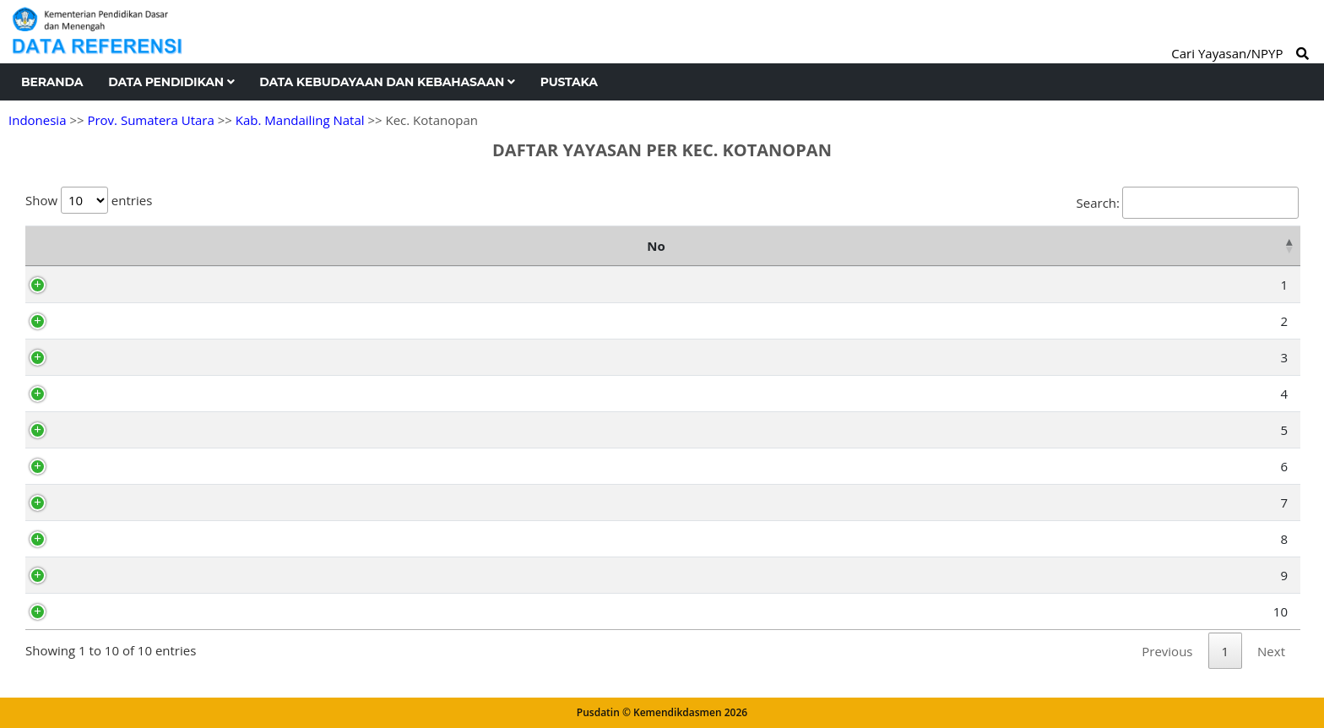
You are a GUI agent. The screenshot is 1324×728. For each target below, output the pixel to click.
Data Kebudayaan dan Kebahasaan (386, 82)
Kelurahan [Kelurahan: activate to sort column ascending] (1218, 245)
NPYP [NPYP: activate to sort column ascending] (112, 245)
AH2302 (106, 466)
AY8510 (105, 611)
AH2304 (106, 538)
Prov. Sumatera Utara (150, 119)
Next (1271, 651)
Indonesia (37, 119)
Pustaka (569, 82)
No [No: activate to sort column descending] (43, 245)
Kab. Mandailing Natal (300, 119)
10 (54, 611)
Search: (1188, 203)
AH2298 (106, 357)
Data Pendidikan (171, 82)
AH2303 (106, 393)
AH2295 (106, 502)
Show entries (88, 200)
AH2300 (106, 284)
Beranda (52, 82)
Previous (1167, 651)
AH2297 (106, 575)
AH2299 (106, 320)
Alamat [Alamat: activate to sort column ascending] (929, 245)
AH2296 (106, 429)
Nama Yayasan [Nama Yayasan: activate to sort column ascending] (438, 245)
